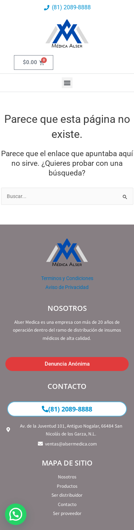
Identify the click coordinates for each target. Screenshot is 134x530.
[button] (67, 82)
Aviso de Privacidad (67, 287)
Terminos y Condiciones (67, 278)
